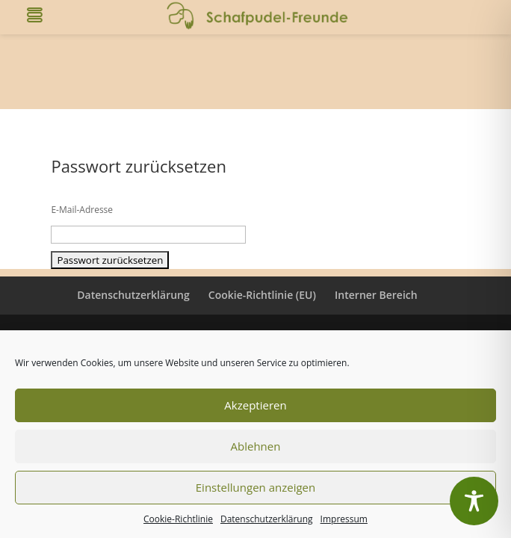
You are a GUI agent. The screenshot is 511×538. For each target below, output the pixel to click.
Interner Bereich (376, 295)
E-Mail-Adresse (82, 209)
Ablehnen (256, 446)
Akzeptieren (255, 405)
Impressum (344, 519)
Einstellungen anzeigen (255, 487)
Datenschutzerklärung (266, 519)
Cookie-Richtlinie (178, 519)
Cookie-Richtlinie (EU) (262, 295)
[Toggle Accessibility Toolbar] (474, 501)
